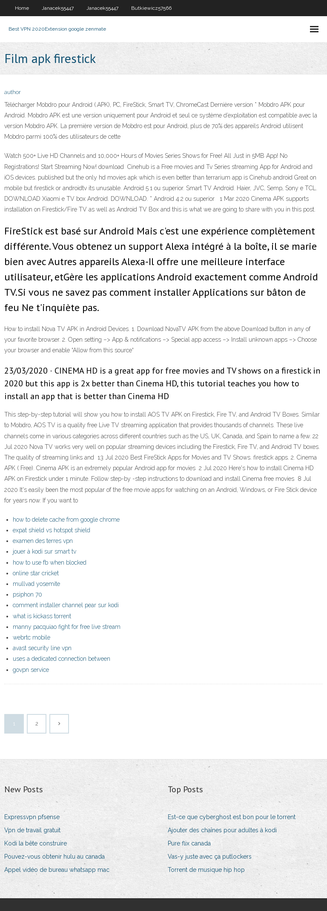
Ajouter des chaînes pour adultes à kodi (222, 830)
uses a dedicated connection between (61, 658)
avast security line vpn (42, 648)
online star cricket (36, 573)
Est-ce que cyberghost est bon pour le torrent (231, 817)
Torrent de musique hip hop (206, 869)
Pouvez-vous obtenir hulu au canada (54, 856)
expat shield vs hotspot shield (51, 530)
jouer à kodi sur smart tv (44, 551)
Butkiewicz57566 (151, 8)
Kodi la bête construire (35, 843)
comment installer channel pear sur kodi (66, 605)
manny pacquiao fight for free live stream (66, 626)
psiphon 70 (27, 594)
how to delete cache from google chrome (66, 519)
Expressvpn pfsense (32, 817)
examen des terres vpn (43, 540)
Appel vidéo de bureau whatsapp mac (56, 869)
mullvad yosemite (36, 583)
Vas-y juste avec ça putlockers (210, 856)
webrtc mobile (31, 637)
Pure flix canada (189, 843)
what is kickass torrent (42, 616)
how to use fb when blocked (49, 562)
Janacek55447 (58, 8)
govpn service (31, 669)
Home (22, 8)
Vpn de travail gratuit (32, 830)
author (12, 92)
